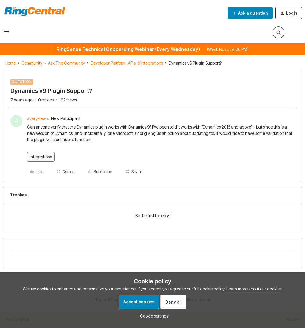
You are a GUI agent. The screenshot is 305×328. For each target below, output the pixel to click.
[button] (6, 33)
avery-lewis (38, 118)
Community (31, 62)
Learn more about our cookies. (254, 288)
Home (10, 62)
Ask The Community (66, 62)
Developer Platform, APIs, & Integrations (127, 62)
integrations (41, 156)
